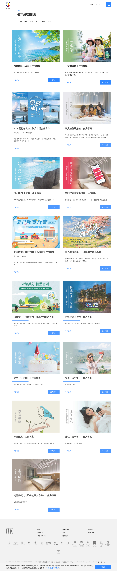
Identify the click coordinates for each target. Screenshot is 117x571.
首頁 (18, 10)
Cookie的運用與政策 (52, 568)
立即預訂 (91, 4)
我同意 (103, 567)
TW (101, 5)
